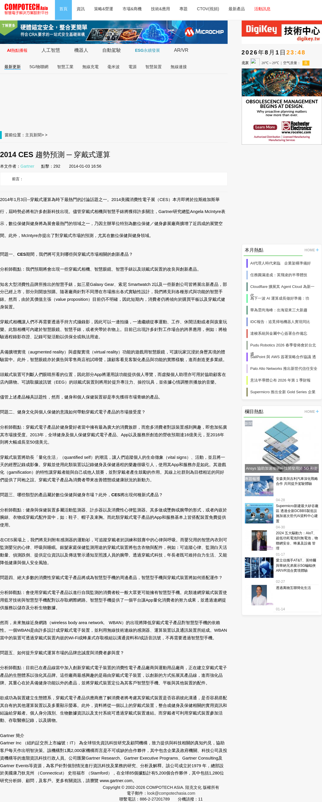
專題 (183, 8)
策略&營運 (103, 8)
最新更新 (12, 66)
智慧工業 (65, 66)
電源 (133, 66)
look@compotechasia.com (171, 793)
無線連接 (179, 66)
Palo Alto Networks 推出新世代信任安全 (284, 368)
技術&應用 (160, 8)
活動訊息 (262, 8)
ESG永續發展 (147, 50)
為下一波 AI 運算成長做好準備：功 (279, 298)
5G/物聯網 (39, 66)
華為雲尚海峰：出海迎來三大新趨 (278, 310)
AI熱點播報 (17, 50)
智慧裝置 (154, 66)
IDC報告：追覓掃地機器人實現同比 (280, 322)
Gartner (27, 166)
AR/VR (181, 50)
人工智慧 (50, 50)
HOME (311, 250)
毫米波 (114, 66)
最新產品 (236, 8)
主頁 (29, 135)
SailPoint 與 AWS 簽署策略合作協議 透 (283, 357)
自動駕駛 (111, 50)
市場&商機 (131, 8)
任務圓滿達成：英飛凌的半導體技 (278, 275)
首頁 (63, 8)
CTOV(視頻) (208, 8)
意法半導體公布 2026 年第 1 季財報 (280, 380)
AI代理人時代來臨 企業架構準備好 (280, 263)
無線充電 (90, 66)
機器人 (81, 50)
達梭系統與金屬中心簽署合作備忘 (278, 333)
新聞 (37, 135)
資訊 (81, 8)
